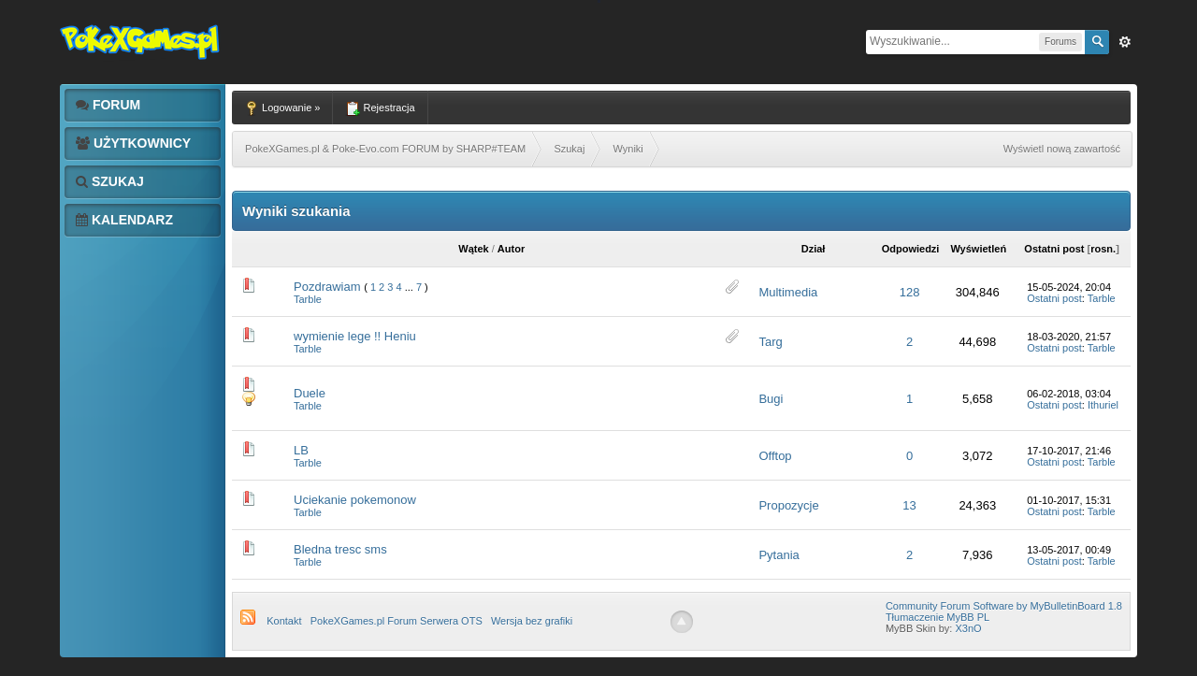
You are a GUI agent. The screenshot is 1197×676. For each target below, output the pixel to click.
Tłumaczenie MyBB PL (937, 617)
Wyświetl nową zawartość (1061, 148)
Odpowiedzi (911, 248)
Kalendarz (124, 219)
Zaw (1125, 42)
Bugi (770, 399)
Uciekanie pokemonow (355, 500)
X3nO (968, 628)
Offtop (774, 456)
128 (910, 292)
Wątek (473, 248)
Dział (813, 248)
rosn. (1103, 248)
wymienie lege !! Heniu (355, 336)
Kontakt (284, 620)
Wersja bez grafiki (531, 620)
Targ (770, 342)
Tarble (308, 299)
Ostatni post (1054, 248)
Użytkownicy (133, 143)
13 (909, 505)
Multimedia (787, 292)
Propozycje (788, 505)
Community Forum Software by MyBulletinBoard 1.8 (1004, 605)
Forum (108, 104)
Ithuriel (1103, 404)
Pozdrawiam (327, 287)
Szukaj (110, 181)
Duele (309, 393)
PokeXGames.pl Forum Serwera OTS (396, 620)
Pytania (778, 555)
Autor (511, 248)
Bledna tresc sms (340, 549)
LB (301, 450)
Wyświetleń (978, 248)
